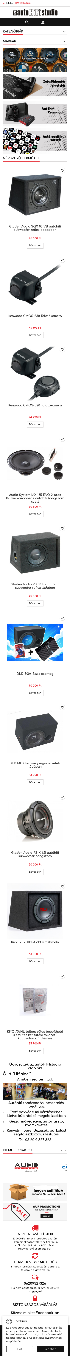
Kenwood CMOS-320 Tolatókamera (35, 405)
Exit (19, 1349)
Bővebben (36, 245)
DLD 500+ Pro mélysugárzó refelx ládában (35, 765)
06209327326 (23, 3)
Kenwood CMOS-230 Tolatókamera (35, 316)
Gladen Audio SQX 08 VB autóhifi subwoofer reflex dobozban (35, 228)
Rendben (50, 1349)
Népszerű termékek (21, 158)
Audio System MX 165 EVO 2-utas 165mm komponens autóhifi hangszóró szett (35, 498)
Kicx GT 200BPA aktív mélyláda (35, 942)
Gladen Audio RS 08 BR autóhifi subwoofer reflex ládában (35, 586)
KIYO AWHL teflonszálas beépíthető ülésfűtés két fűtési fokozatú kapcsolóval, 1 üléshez (35, 1035)
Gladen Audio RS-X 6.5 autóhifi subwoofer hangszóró (35, 854)
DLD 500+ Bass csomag (35, 674)
